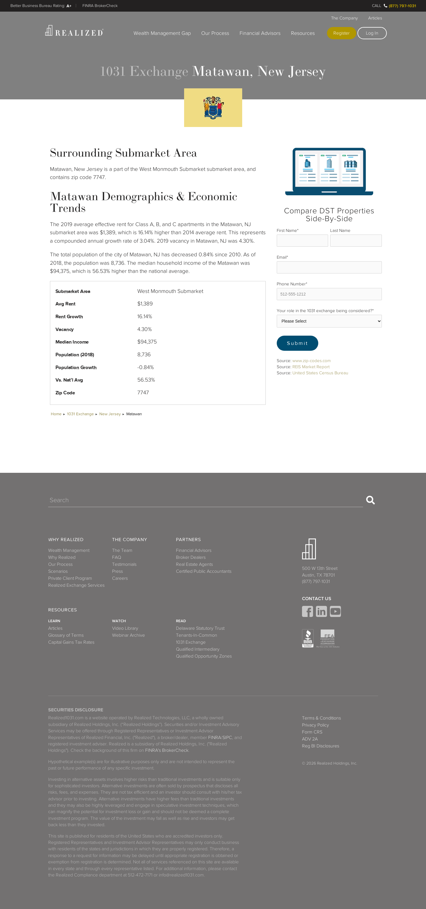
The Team (122, 550)
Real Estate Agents (194, 564)
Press (117, 571)
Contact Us (316, 598)
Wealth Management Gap (162, 33)
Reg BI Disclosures (320, 746)
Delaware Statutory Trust (200, 628)
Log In (372, 33)
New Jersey (110, 414)
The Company (344, 18)
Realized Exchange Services (76, 585)
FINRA (214, 737)
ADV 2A (310, 739)
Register (341, 33)
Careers (120, 578)
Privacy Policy (315, 725)
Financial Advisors (260, 33)
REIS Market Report (311, 366)
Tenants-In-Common (196, 635)
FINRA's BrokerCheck (166, 750)
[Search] (205, 500)
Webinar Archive (128, 635)
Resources (303, 33)
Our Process (215, 33)
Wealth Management (68, 550)
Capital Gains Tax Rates (71, 642)
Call (376, 5)
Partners (188, 539)
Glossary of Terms (66, 635)
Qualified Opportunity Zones (204, 656)
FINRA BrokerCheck (100, 5)
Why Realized (66, 539)
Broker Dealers (191, 557)
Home (56, 414)
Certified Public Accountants (203, 571)
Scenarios (58, 571)
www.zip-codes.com (311, 360)
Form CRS (312, 732)
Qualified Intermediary (198, 649)
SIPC (227, 737)
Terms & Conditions (321, 718)
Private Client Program (70, 578)
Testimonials (124, 564)
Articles (375, 18)
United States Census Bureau (320, 373)
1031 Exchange (80, 414)
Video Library (125, 628)
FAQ (116, 557)
